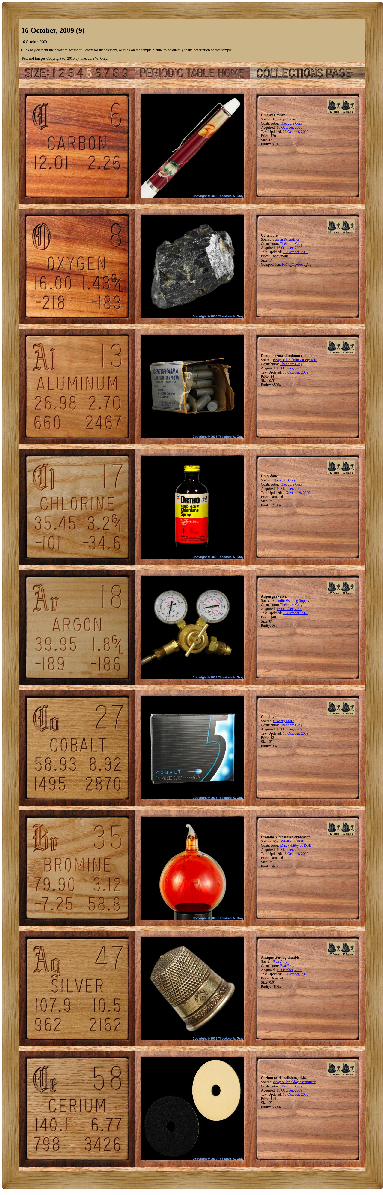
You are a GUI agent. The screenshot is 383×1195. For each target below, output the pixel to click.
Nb (288, 264)
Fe (284, 264)
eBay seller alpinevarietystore (295, 360)
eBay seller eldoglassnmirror (294, 1082)
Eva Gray (280, 962)
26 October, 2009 (295, 132)
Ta (303, 264)
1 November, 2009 (296, 493)
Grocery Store (283, 721)
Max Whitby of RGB (288, 841)
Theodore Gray (291, 123)
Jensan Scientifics (286, 239)
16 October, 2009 (289, 127)
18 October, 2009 (295, 252)
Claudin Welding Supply (291, 600)
